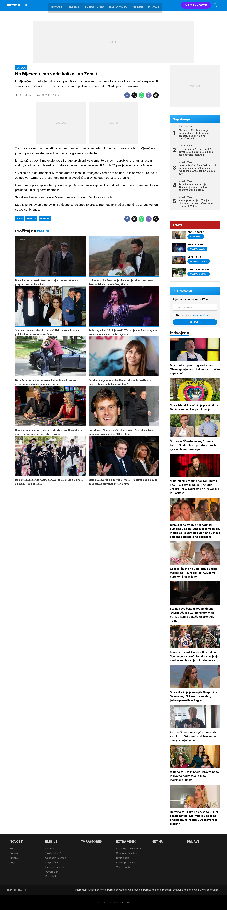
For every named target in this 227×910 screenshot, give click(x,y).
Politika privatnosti (117, 889)
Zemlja (31, 218)
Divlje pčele (51, 862)
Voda (19, 218)
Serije (13, 848)
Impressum (81, 889)
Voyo (13, 862)
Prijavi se (195, 322)
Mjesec (45, 218)
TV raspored (94, 5)
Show (177, 224)
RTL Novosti (182, 291)
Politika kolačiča (152, 889)
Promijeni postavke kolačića (177, 889)
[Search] (215, 5)
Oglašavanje (135, 889)
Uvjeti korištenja (97, 889)
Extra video (118, 5)
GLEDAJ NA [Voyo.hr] (196, 5)
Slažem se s (193, 315)
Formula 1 (50, 875)
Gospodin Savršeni (55, 857)
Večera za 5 (52, 871)
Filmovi (14, 853)
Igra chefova (52, 848)
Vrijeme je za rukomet (128, 848)
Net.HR (138, 5)
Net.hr (43, 231)
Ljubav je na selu (54, 866)
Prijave (153, 5)
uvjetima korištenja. (200, 315)
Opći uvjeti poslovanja (206, 889)
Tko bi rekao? (53, 853)
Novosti (57, 5)
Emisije (74, 5)
